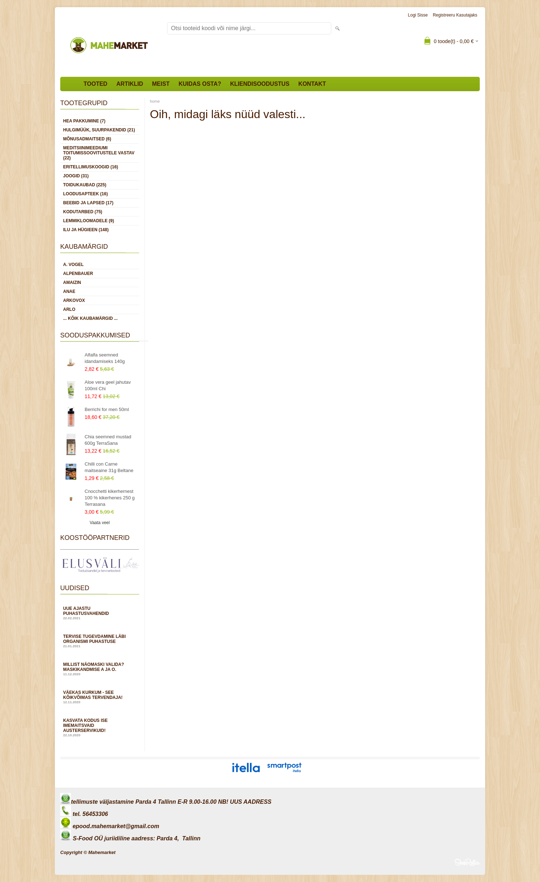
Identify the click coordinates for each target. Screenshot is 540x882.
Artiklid (129, 84)
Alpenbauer (78, 273)
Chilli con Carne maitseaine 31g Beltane (109, 467)
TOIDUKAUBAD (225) (84, 184)
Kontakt (312, 84)
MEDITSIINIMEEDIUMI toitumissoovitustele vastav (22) (98, 152)
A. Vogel (73, 264)
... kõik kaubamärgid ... (90, 318)
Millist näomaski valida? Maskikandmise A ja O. (99, 669)
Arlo (69, 309)
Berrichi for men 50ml (107, 409)
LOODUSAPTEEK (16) (85, 193)
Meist (161, 84)
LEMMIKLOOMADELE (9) (88, 220)
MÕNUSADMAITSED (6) (87, 138)
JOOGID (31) (76, 175)
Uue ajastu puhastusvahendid (99, 613)
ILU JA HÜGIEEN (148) (86, 229)
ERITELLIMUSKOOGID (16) (90, 166)
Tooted (95, 84)
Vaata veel (100, 522)
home (155, 101)
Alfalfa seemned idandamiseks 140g (105, 358)
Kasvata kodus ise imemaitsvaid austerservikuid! (99, 727)
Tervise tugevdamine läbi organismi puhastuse (99, 641)
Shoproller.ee (467, 862)
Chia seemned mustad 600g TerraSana (108, 440)
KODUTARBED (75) (82, 211)
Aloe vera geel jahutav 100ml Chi (108, 385)
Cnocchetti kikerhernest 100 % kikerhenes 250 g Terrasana (109, 498)
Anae (69, 291)
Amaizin (72, 282)
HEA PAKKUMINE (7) (84, 120)
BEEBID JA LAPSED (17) (88, 202)
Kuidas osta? (200, 84)
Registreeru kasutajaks (455, 15)
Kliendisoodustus (259, 84)
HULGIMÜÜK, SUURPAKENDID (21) (99, 129)
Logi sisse (418, 15)
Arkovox (74, 300)
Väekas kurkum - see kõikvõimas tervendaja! (99, 697)
